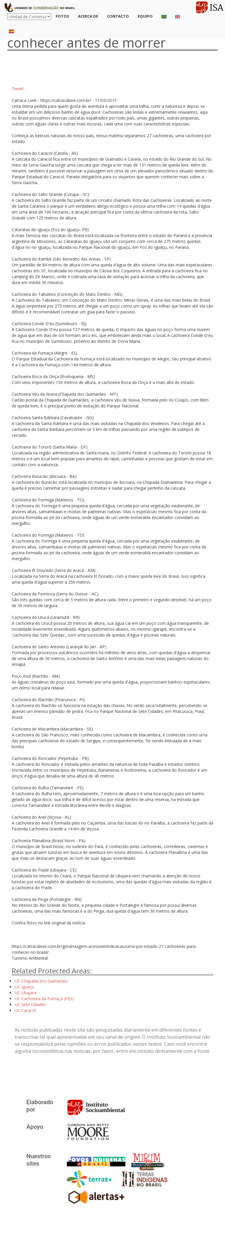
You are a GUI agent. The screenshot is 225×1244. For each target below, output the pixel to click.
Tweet (18, 88)
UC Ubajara (25, 992)
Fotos (62, 16)
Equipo (145, 16)
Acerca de (88, 16)
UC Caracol (25, 1010)
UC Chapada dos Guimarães (41, 981)
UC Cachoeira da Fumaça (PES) (44, 998)
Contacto (118, 16)
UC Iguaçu (24, 987)
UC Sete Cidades (30, 1004)
